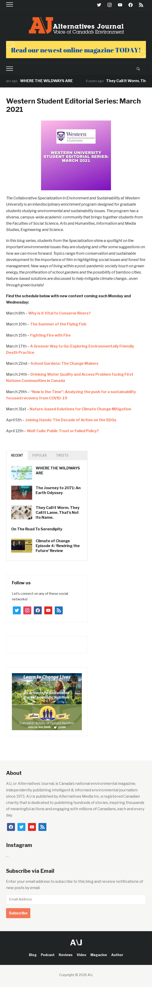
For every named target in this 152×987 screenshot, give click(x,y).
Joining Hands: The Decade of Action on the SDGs (70, 420)
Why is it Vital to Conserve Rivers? (59, 313)
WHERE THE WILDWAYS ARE (52, 81)
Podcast (48, 955)
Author (117, 955)
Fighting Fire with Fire (50, 335)
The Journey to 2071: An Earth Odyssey (58, 490)
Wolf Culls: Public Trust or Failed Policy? (63, 431)
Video (81, 955)
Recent (17, 455)
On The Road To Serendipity (36, 529)
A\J (76, 942)
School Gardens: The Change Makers (64, 363)
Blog (33, 955)
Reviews (66, 955)
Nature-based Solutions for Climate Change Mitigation (81, 409)
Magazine (98, 955)
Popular (39, 455)
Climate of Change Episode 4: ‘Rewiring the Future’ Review (58, 546)
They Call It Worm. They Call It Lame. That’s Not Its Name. (57, 512)
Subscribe (18, 913)
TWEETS (62, 455)
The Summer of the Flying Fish (58, 324)
